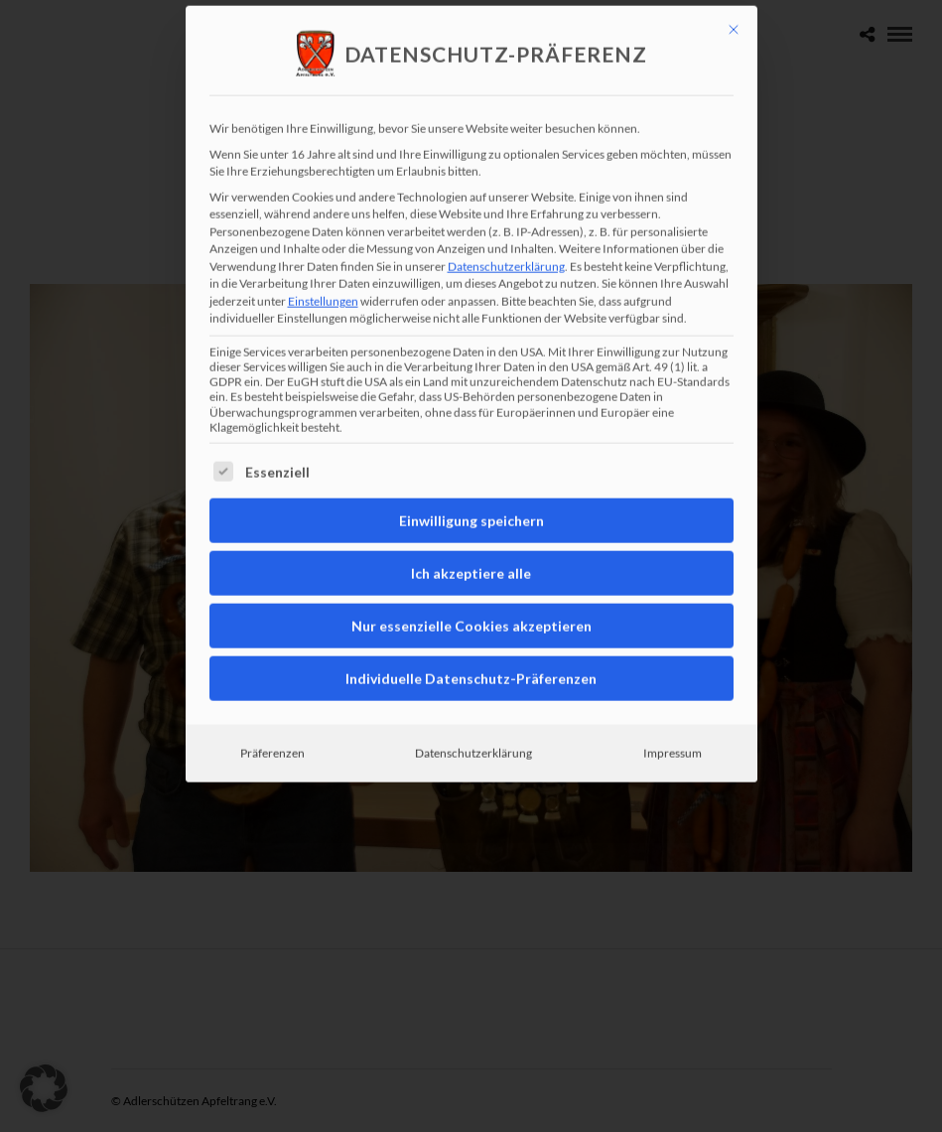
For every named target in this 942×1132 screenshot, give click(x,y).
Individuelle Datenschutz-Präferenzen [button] (471, 590)
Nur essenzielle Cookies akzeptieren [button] (471, 537)
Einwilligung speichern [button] (471, 432)
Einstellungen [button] (323, 213)
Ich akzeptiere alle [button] (471, 485)
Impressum (672, 664)
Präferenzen (272, 664)
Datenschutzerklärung (506, 178)
